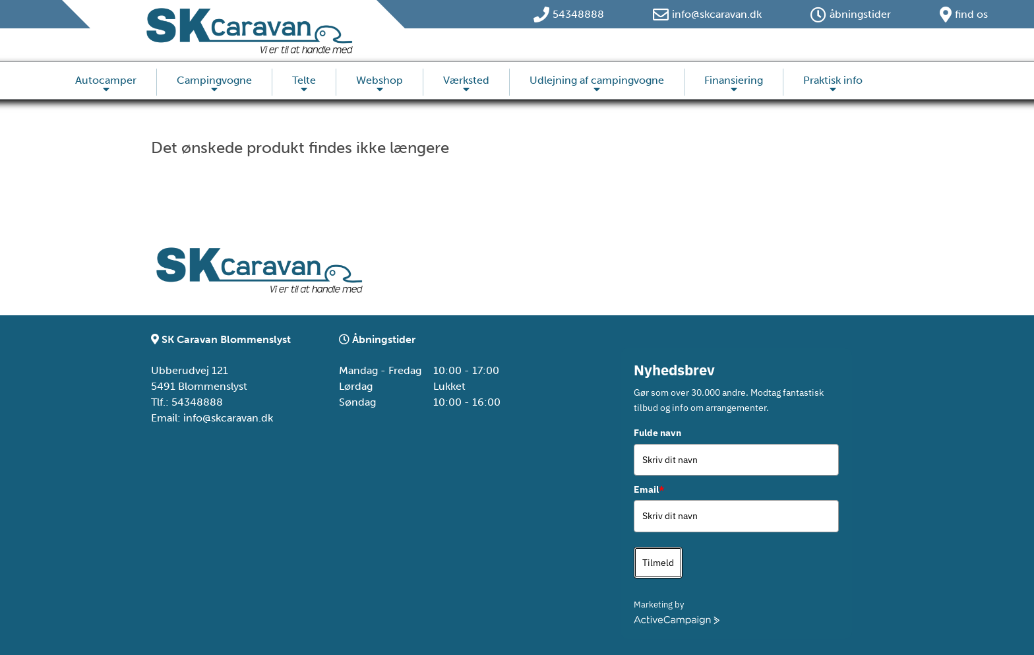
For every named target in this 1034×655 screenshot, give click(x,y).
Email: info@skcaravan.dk (212, 418)
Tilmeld (658, 563)
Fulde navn (657, 433)
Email (649, 489)
